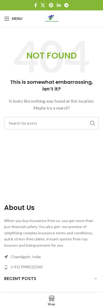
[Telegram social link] (66, 5)
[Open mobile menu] (13, 18)
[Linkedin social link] (58, 5)
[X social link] (43, 5)
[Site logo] (52, 18)
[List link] (51, 267)
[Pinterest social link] (51, 5)
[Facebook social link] (35, 5)
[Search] (51, 123)
